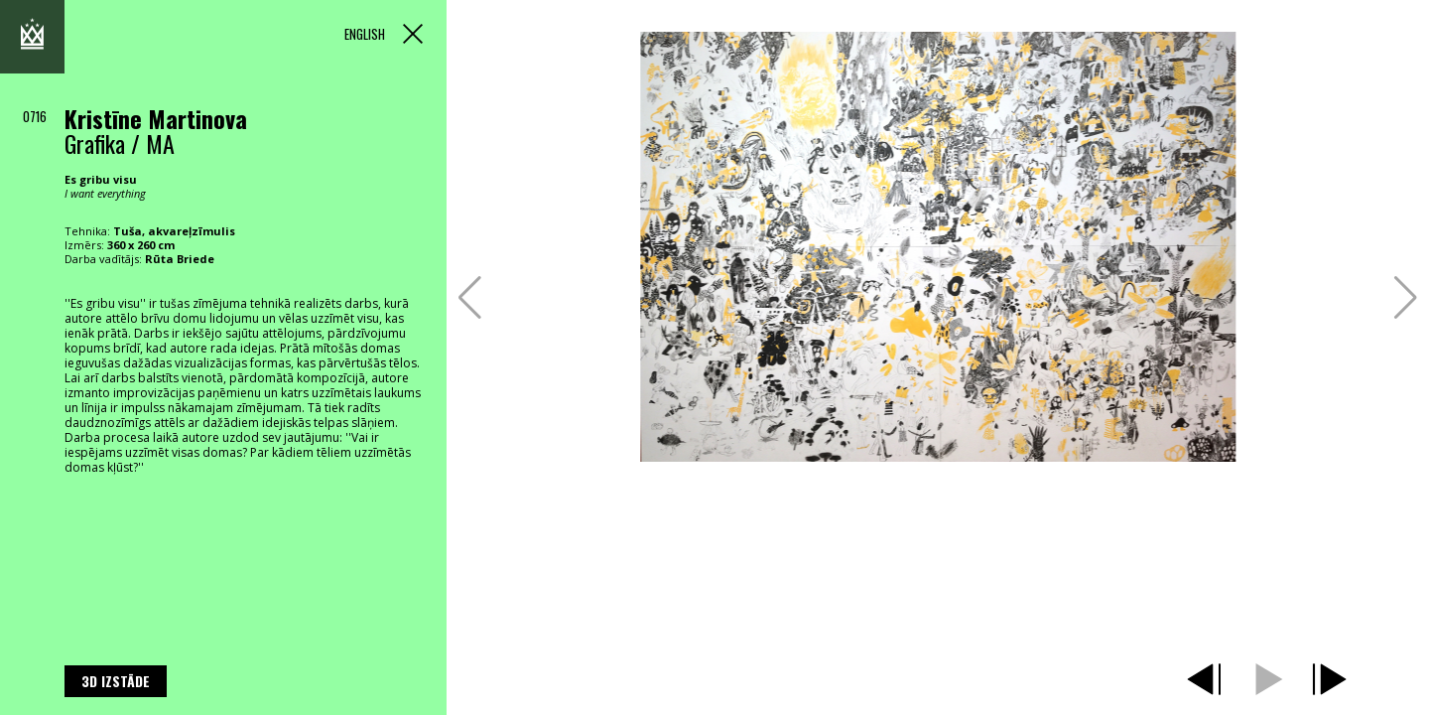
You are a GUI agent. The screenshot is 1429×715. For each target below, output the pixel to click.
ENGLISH (364, 34)
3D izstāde (115, 680)
